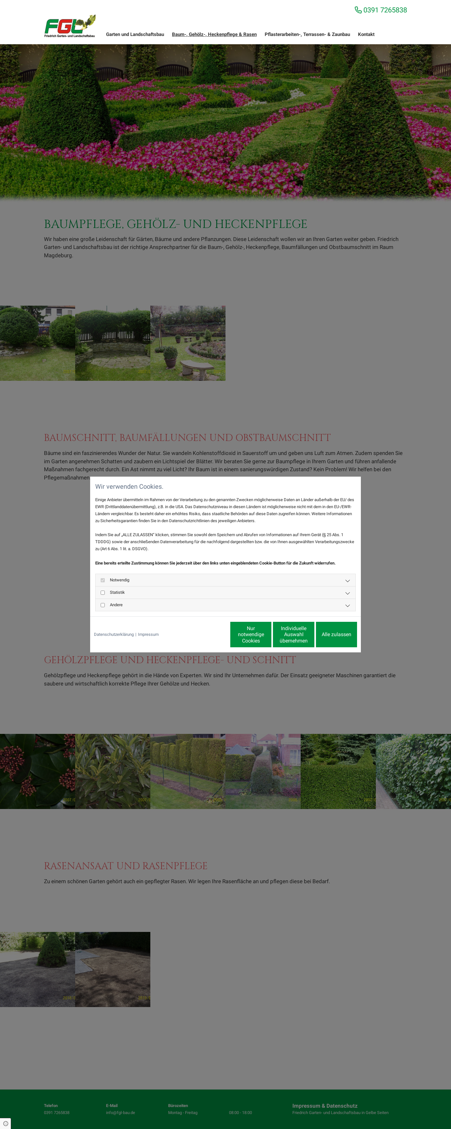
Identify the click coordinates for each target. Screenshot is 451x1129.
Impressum (148, 634)
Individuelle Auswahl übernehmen (267, 634)
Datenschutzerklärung (114, 634)
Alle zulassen (327, 634)
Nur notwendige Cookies (206, 634)
